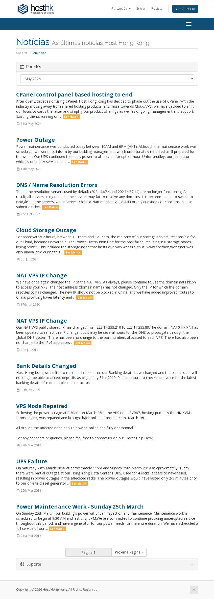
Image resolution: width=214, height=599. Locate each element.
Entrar (141, 8)
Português (121, 8)
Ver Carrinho (185, 9)
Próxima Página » (129, 552)
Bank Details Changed (46, 365)
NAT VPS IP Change (41, 275)
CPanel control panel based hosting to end (74, 94)
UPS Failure (31, 461)
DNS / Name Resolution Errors (56, 184)
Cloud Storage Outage (46, 230)
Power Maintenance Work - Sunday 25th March (80, 506)
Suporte (22, 53)
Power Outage (35, 139)
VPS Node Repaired (42, 406)
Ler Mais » (71, 116)
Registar (157, 8)
